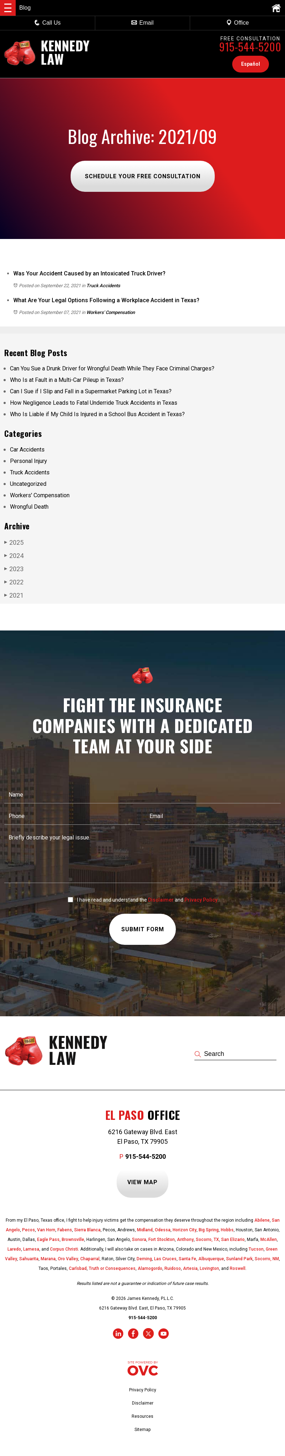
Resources (142, 1416)
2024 (14, 555)
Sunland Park (239, 1258)
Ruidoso (172, 1268)
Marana (48, 1258)
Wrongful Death (29, 506)
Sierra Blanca (87, 1229)
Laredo (14, 1249)
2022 (14, 582)
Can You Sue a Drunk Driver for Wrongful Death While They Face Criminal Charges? (112, 368)
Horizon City (185, 1229)
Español (250, 64)
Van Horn (46, 1229)
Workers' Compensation (110, 312)
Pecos (28, 1229)
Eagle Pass (48, 1239)
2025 (14, 542)
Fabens (64, 1229)
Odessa (163, 1229)
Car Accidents (27, 449)
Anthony (185, 1239)
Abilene (262, 1220)
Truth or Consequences (112, 1268)
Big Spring (209, 1229)
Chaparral (90, 1258)
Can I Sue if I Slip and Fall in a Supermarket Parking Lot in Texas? (91, 391)
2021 (14, 595)
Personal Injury (28, 461)
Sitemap (142, 1429)
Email (142, 23)
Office (237, 23)
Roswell (237, 1268)
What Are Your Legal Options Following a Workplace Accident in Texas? (106, 300)
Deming (144, 1258)
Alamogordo (150, 1268)
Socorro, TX (207, 1239)
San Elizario (233, 1239)
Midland (145, 1229)
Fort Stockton (161, 1239)
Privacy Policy (201, 900)
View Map (142, 1182)
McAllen (268, 1239)
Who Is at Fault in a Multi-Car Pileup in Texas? (67, 380)
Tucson (256, 1249)
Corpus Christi (64, 1249)
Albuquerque (211, 1258)
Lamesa (31, 1249)
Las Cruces (165, 1258)
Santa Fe (187, 1258)
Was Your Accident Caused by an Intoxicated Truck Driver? (89, 273)
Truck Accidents (103, 285)
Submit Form (142, 929)
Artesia (190, 1268)
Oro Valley (68, 1258)
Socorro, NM (267, 1258)
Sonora (139, 1239)
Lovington (209, 1268)
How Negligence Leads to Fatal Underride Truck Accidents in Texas (93, 402)
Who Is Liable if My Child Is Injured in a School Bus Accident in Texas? (97, 414)
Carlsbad (78, 1268)
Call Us (47, 23)
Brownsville (73, 1239)
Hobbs (227, 1229)
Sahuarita (29, 1258)
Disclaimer (161, 900)
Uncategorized (28, 483)
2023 (14, 568)
